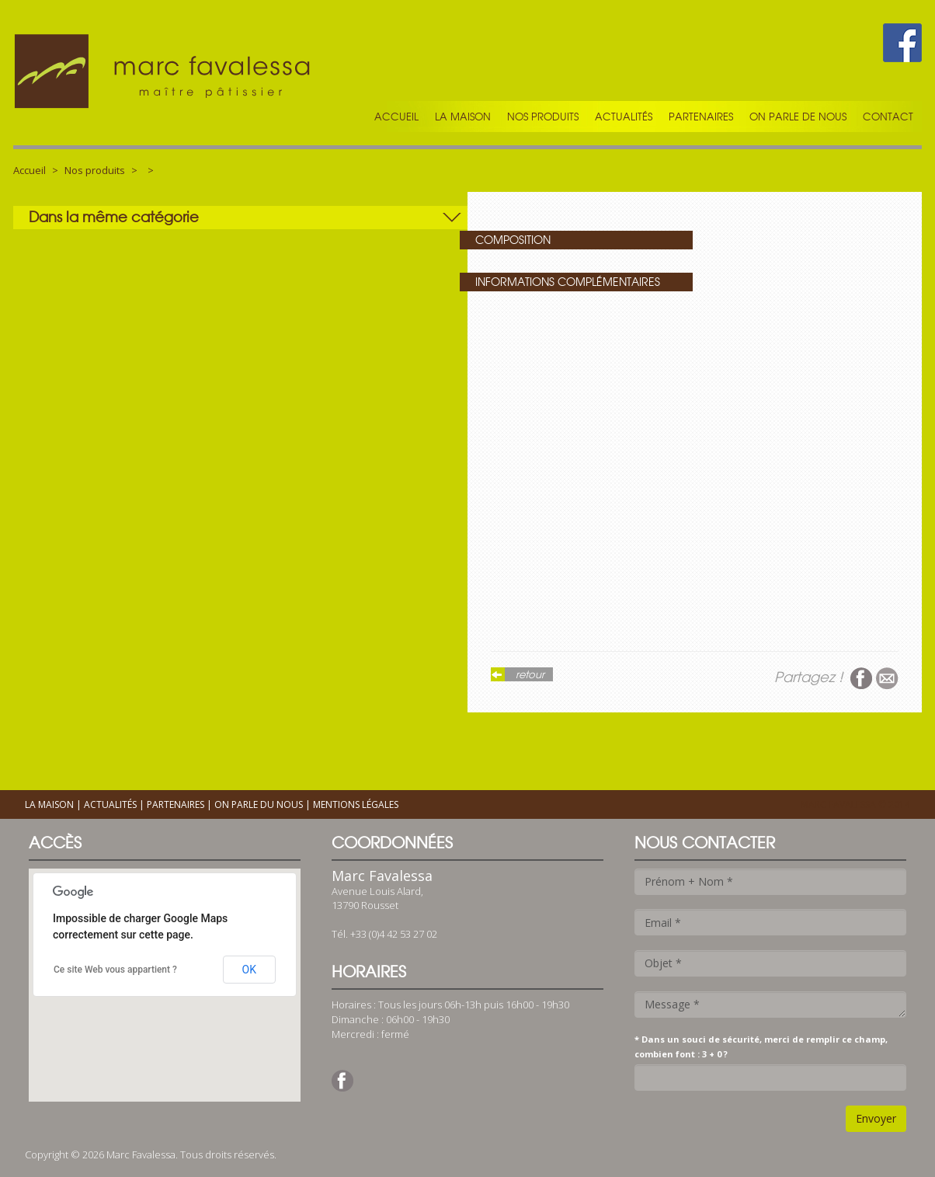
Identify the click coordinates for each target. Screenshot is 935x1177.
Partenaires (701, 116)
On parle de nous (797, 116)
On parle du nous (258, 804)
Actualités (623, 116)
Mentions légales (355, 804)
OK (249, 969)
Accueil (396, 116)
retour (530, 674)
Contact (888, 116)
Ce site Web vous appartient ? (115, 969)
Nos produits (543, 116)
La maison (463, 116)
